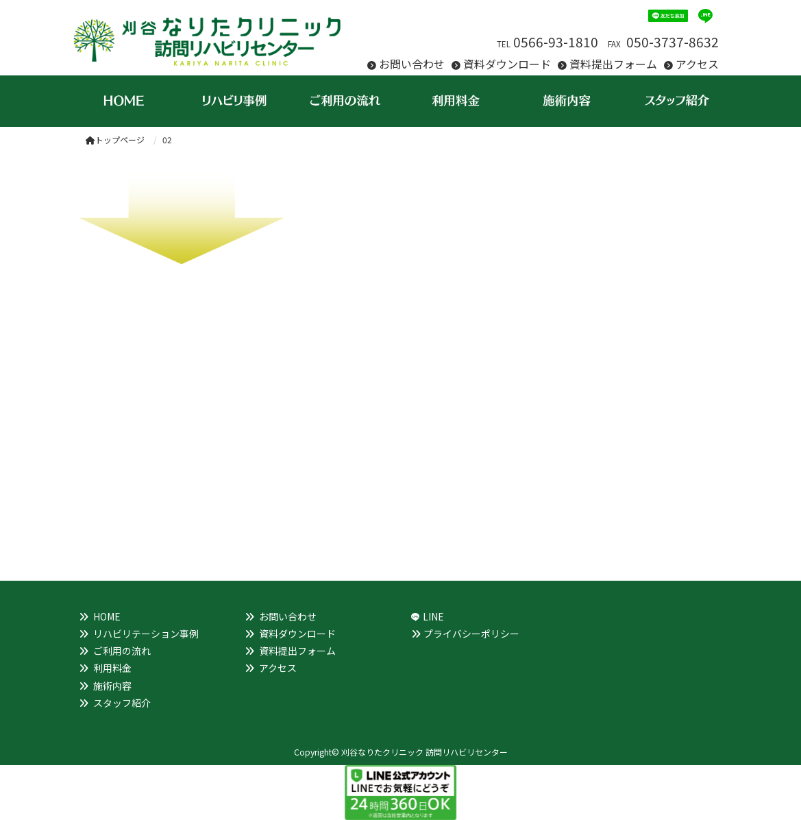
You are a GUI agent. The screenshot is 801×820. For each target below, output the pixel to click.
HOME (107, 616)
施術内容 (112, 685)
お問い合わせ (412, 64)
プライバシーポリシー (471, 633)
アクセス (697, 64)
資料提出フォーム (613, 64)
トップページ (115, 139)
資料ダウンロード (507, 64)
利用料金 (112, 668)
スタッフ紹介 (122, 703)
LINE (433, 616)
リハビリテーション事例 (146, 633)
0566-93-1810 (555, 41)
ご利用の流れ (122, 651)
